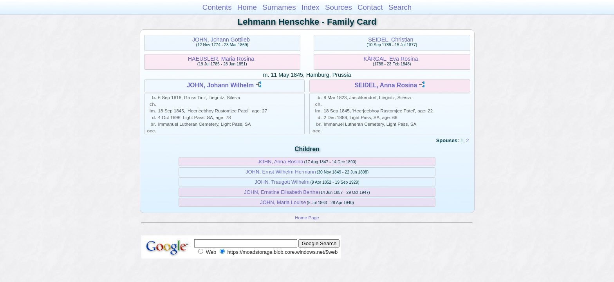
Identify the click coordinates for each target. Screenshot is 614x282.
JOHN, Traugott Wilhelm (282, 182)
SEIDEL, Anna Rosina (385, 85)
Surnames (279, 7)
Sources (338, 7)
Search (400, 7)
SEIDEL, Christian (390, 39)
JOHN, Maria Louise (283, 202)
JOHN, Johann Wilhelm (220, 85)
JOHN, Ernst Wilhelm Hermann (281, 172)
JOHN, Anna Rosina (280, 161)
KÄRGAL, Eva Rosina (390, 59)
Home (247, 7)
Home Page (307, 217)
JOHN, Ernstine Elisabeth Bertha (281, 192)
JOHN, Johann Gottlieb (221, 39)
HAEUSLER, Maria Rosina (221, 59)
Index (311, 7)
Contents (217, 7)
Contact (370, 7)
